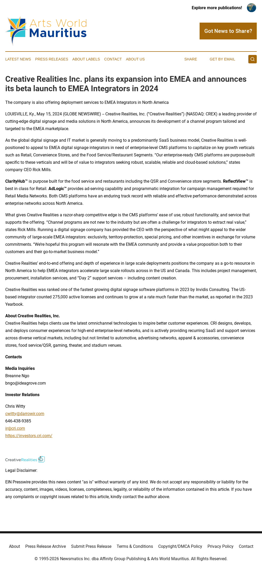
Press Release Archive (45, 546)
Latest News (18, 59)
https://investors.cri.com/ (28, 435)
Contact (113, 59)
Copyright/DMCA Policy (180, 546)
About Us (135, 59)
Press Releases (51, 59)
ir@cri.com (15, 428)
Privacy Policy (220, 546)
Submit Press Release (91, 546)
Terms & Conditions (135, 546)
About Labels (86, 59)
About (14, 546)
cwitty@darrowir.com (24, 413)
